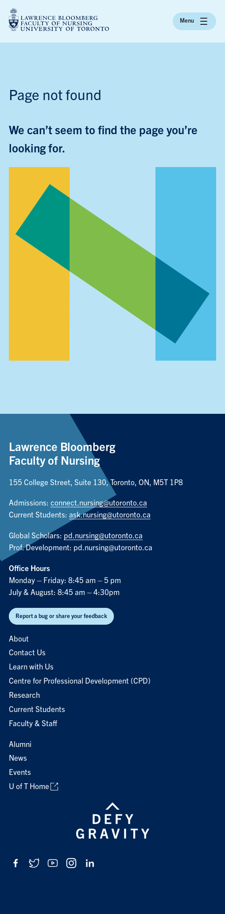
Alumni (20, 744)
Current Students (37, 709)
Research (24, 695)
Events (20, 772)
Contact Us (27, 653)
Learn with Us (31, 667)
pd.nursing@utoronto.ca (103, 536)
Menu (194, 21)
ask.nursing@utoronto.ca (110, 515)
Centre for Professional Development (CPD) (80, 681)
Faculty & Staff (33, 723)
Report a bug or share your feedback (61, 616)
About (19, 639)
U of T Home (29, 786)
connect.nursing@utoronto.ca (98, 503)
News (18, 758)
